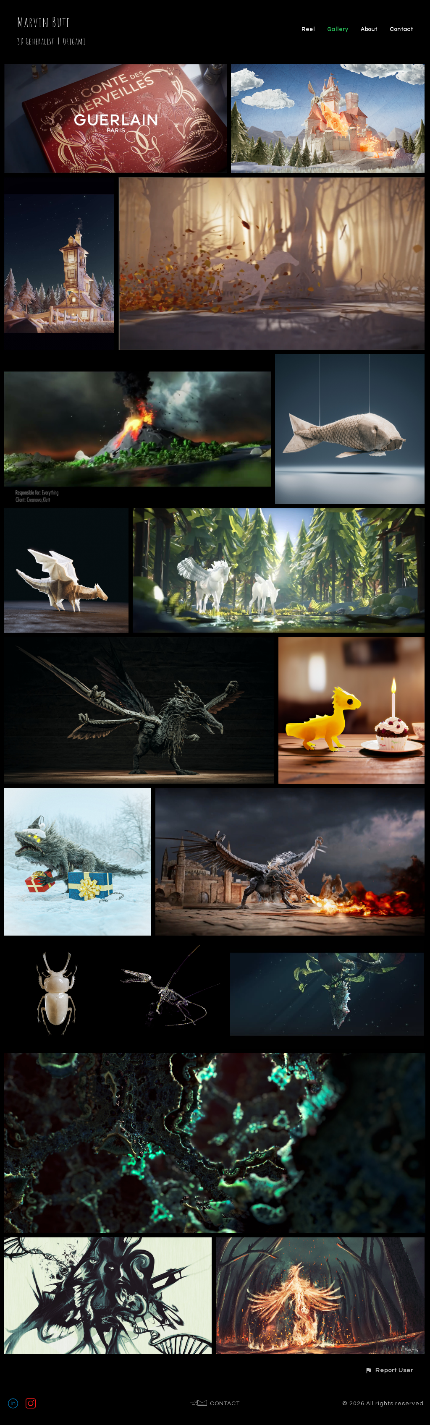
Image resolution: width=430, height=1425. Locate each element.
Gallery (338, 29)
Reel (308, 29)
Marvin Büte (43, 22)
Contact (401, 29)
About (369, 29)
